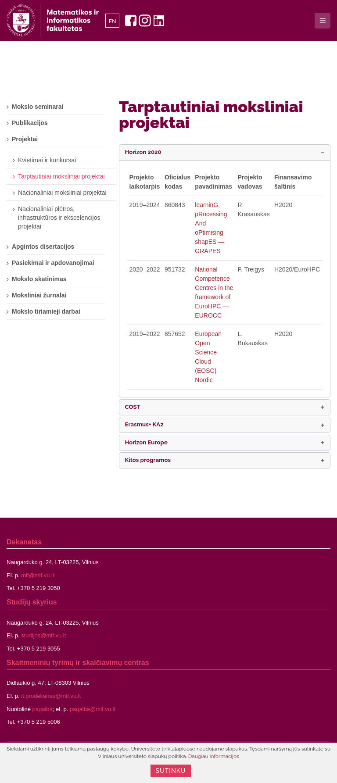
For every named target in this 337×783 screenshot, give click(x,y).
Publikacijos (30, 122)
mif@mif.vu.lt (37, 575)
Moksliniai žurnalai (39, 295)
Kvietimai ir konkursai (47, 160)
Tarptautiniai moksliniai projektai (211, 114)
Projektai (25, 139)
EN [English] (112, 21)
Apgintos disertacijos (43, 246)
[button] (224, 152)
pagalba (42, 709)
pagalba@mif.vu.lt (92, 709)
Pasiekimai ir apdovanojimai (53, 262)
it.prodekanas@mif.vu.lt (51, 696)
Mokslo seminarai (38, 106)
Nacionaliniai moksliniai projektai (62, 192)
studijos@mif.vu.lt (43, 635)
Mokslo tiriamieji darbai (46, 311)
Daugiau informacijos (213, 756)
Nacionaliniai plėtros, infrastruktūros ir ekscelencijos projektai (59, 217)
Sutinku (171, 770)
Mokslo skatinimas (39, 278)
